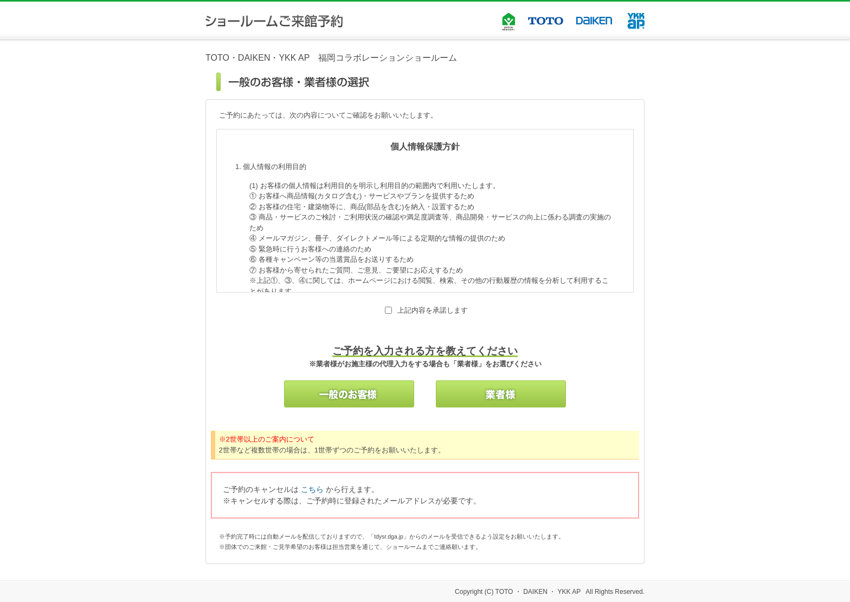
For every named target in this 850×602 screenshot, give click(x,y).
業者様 (501, 393)
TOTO (545, 21)
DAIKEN (595, 20)
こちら (312, 489)
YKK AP (636, 21)
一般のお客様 (349, 393)
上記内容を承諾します (432, 310)
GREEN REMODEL (508, 18)
